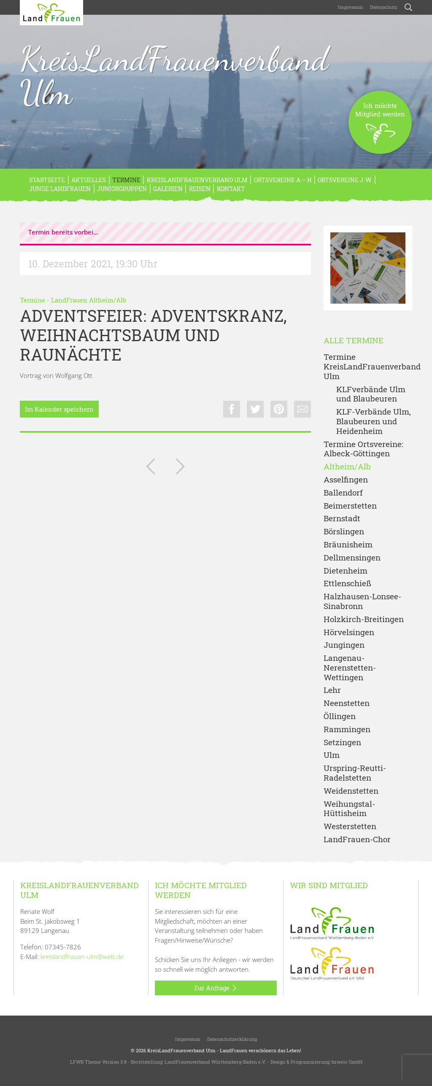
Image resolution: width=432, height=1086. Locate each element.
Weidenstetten (351, 791)
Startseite (47, 180)
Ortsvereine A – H (283, 180)
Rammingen (347, 729)
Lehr (332, 690)
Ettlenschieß (347, 583)
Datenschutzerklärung (232, 1039)
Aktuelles (88, 180)
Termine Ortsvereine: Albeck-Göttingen (363, 449)
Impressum (350, 7)
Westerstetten (350, 826)
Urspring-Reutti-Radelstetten (355, 773)
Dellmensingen (352, 558)
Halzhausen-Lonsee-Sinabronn (362, 601)
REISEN (200, 189)
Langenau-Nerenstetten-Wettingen (350, 667)
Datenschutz (383, 7)
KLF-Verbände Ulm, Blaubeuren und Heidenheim (373, 421)
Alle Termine (353, 340)
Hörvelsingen (349, 632)
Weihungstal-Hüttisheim (349, 809)
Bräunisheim (348, 545)
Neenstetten (347, 703)
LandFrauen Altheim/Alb (88, 300)
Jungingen (344, 645)
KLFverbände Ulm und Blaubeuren (370, 394)
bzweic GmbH (347, 1062)
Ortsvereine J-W (345, 180)
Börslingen (344, 531)
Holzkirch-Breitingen (364, 619)
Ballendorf (343, 493)
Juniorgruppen (122, 189)
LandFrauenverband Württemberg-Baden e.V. (215, 1062)
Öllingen (340, 716)
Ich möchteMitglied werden (380, 127)
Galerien (168, 189)
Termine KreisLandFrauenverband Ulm (368, 366)
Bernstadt (342, 518)
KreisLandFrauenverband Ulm (174, 75)
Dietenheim (345, 571)
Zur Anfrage (216, 988)
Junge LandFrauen (60, 189)
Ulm (332, 755)
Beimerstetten (350, 506)
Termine (126, 180)
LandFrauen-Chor (357, 839)
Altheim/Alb (347, 467)
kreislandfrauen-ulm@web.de (82, 956)
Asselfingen (346, 480)
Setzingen (342, 742)
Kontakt (231, 189)
